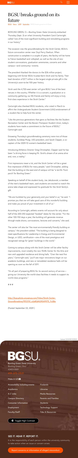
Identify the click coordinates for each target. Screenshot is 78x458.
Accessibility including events (21, 384)
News (15, 24)
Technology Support (49, 407)
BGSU (10, 24)
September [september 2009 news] (26, 24)
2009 (19, 24)
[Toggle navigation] (68, 2)
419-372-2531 (16, 373)
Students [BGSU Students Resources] (44, 402)
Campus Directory (16, 398)
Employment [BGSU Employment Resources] (13, 407)
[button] (32, 2)
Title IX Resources (48, 412)
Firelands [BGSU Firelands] (44, 384)
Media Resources (47, 393)
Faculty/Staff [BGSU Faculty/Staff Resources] (14, 412)
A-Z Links (12, 393)
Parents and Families (49, 398)
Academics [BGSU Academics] (13, 389)
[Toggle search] (61, 2)
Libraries (44, 389)
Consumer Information (18, 402)
